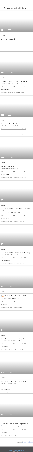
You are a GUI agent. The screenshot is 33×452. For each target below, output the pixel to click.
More (31, 2)
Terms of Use (13, 449)
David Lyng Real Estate (21, 447)
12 (28, 442)
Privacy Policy (19, 449)
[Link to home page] (1, 2)
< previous (20, 442)
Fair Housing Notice (21, 450)
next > (31, 442)
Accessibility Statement (13, 450)
